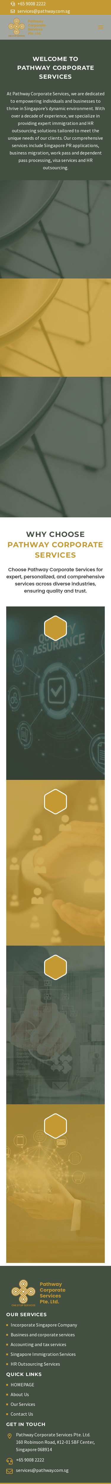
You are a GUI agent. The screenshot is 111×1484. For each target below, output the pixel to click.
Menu (100, 27)
